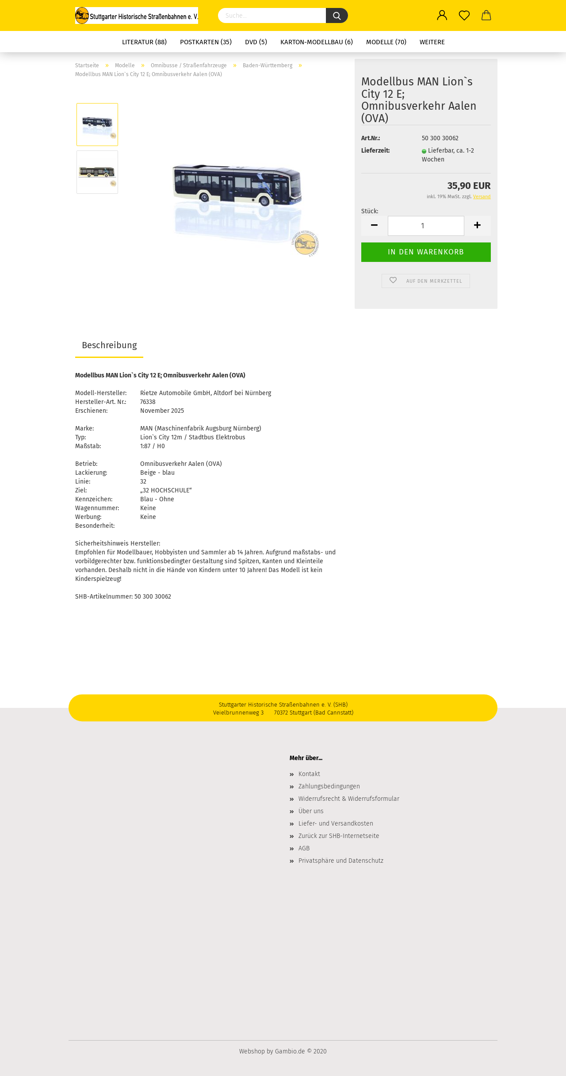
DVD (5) (256, 42)
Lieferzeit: (375, 150)
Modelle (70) (386, 42)
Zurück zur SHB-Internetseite (338, 836)
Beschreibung (109, 345)
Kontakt (309, 774)
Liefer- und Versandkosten (335, 823)
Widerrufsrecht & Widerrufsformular (348, 799)
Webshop (252, 1051)
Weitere (432, 42)
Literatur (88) (144, 42)
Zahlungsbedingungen (329, 786)
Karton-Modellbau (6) (316, 42)
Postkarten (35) (206, 42)
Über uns (311, 811)
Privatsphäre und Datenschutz (340, 861)
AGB (304, 848)
